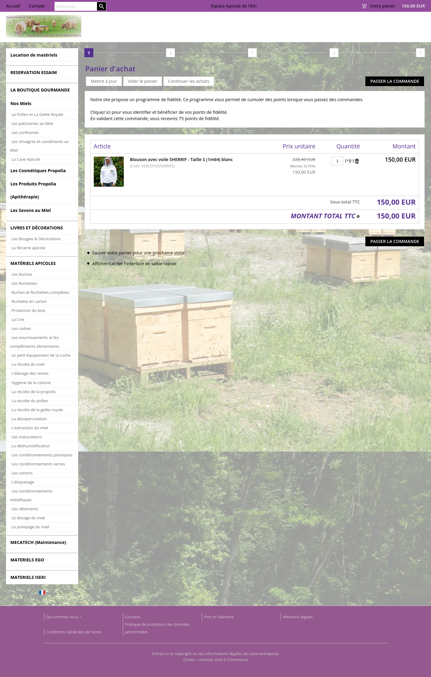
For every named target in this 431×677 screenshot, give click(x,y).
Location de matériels (33, 55)
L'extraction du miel (29, 427)
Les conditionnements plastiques (41, 455)
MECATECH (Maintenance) (38, 542)
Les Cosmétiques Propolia (38, 170)
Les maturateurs (26, 436)
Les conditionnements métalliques (31, 495)
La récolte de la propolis (33, 391)
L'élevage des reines (29, 373)
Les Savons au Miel (30, 210)
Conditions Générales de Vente (74, 632)
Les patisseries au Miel (32, 123)
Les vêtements (24, 508)
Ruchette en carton (29, 301)
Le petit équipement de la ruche (40, 355)
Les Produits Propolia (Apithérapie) (33, 190)
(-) (352, 160)
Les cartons (22, 473)
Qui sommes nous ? (63, 617)
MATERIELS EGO (27, 560)
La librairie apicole (28, 247)
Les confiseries (25, 132)
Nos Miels (20, 103)
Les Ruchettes (24, 283)
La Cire (17, 319)
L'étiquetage (22, 482)
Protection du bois (28, 310)
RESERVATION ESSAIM (33, 72)
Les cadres (21, 328)
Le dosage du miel (28, 517)
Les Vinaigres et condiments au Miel (39, 146)
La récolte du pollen (29, 400)
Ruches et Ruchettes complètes (40, 292)
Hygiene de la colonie (31, 382)
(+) (347, 160)
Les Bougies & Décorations (36, 238)
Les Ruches (21, 274)
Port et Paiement (219, 617)
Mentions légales (298, 617)
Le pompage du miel (30, 526)
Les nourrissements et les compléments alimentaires (34, 342)
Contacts (133, 617)
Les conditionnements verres (38, 464)
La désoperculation (29, 418)
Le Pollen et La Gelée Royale (37, 114)
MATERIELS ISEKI (27, 577)
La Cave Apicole (25, 159)
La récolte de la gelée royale (37, 409)
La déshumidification (30, 446)
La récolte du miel (27, 364)
